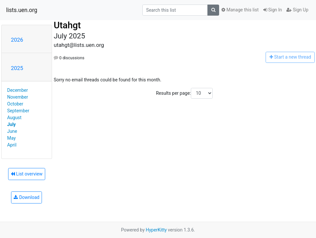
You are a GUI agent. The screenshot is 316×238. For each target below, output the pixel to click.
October (15, 103)
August (14, 117)
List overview (27, 173)
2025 (17, 68)
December (17, 90)
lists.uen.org (21, 10)
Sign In (272, 9)
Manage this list (239, 9)
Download (26, 197)
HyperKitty (156, 229)
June (12, 131)
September (18, 110)
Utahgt (67, 25)
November (17, 97)
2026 (17, 39)
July (11, 124)
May (11, 138)
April (12, 144)
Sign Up (297, 9)
